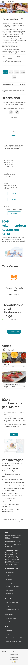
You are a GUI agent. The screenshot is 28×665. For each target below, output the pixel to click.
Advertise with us (10, 622)
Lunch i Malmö (10, 579)
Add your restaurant (11, 606)
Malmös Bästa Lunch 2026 (13, 645)
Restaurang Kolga (20, 520)
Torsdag (22, 72)
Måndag (5, 72)
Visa (14, 434)
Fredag (14, 77)
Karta (14, 193)
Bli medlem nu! (17, 209)
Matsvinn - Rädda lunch (12, 586)
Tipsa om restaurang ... (11, 564)
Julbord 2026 (9, 590)
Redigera (14, 135)
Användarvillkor (14, 654)
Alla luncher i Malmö (10, 412)
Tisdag (11, 72)
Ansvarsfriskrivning (14, 659)
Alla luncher (9, 631)
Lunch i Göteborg (10, 576)
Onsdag (16, 72)
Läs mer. (10, 58)
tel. (8, 176)
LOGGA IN (14, 213)
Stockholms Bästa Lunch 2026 (14, 638)
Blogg (7, 634)
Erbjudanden (9, 593)
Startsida (4, 519)
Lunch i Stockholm (11, 572)
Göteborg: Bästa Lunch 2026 (13, 641)
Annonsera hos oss (11, 618)
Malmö (13, 199)
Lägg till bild (14, 117)
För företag (14, 138)
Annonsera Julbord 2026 (12, 609)
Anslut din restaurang (12, 602)
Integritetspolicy (14, 657)
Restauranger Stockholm (12, 583)
